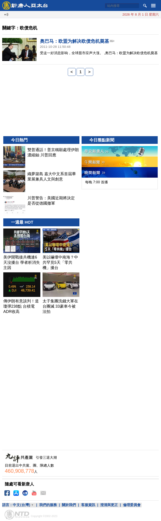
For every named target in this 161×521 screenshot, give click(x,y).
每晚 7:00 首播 (96, 182)
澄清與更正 (109, 505)
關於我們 (69, 505)
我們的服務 (48, 505)
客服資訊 (88, 505)
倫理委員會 (132, 505)
